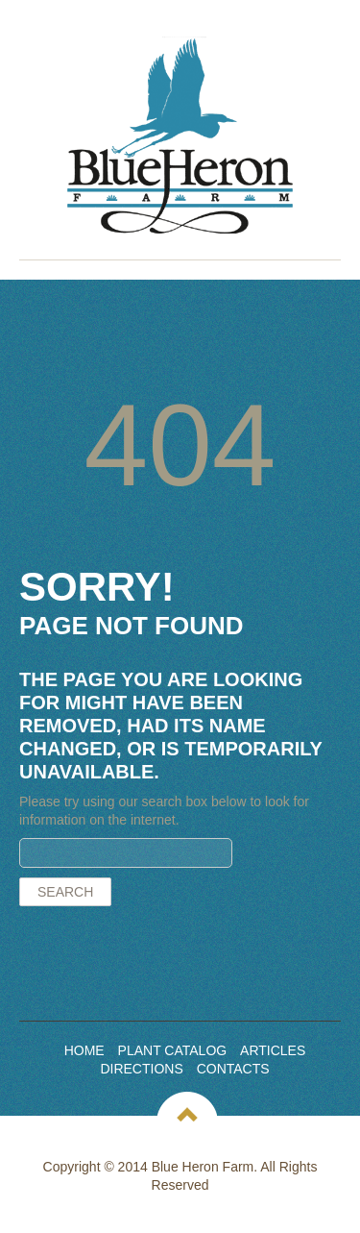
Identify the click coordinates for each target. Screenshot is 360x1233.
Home (84, 1050)
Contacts (233, 1068)
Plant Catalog (173, 1050)
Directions (141, 1068)
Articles (272, 1050)
